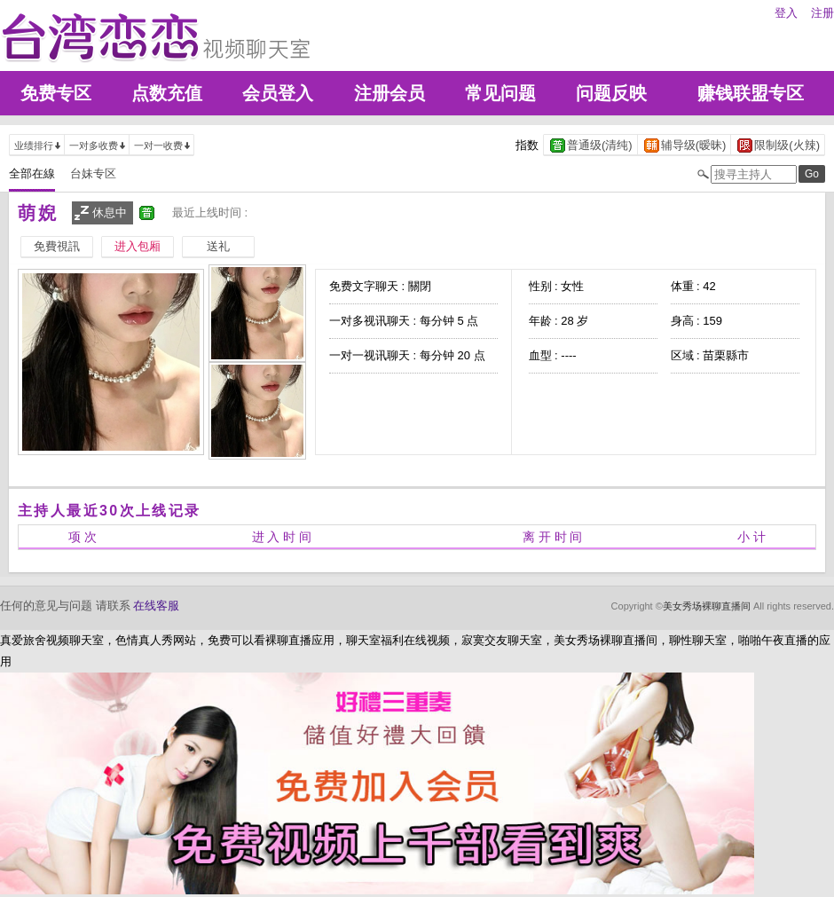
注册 (822, 13)
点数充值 (166, 93)
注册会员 (389, 93)
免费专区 (55, 93)
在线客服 (156, 605)
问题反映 (611, 93)
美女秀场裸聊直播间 (707, 606)
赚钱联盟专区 (750, 93)
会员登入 (277, 93)
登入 (786, 13)
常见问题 (500, 93)
